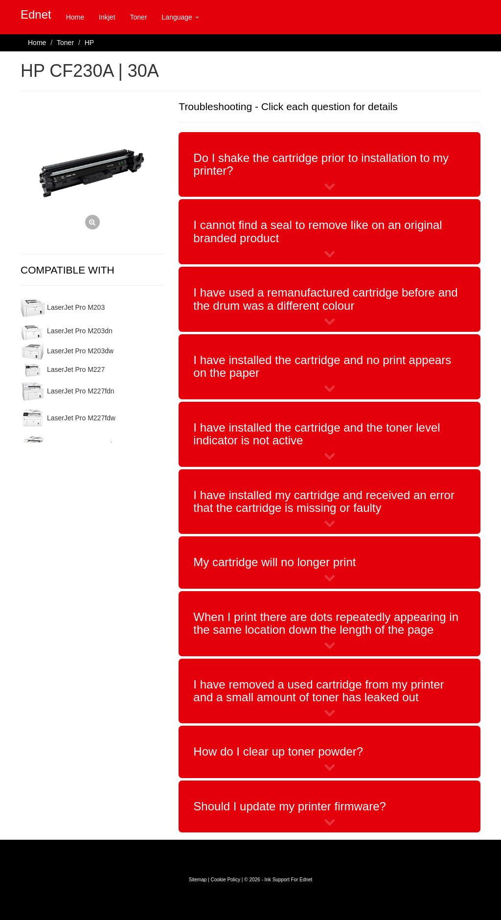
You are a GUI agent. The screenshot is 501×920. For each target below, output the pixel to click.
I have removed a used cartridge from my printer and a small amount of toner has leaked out (318, 691)
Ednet (36, 14)
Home (75, 17)
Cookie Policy (225, 879)
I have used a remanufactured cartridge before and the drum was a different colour (325, 299)
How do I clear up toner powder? (278, 751)
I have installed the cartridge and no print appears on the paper (322, 366)
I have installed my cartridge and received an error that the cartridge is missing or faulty (324, 501)
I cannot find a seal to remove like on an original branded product (317, 231)
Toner (138, 17)
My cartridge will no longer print (274, 562)
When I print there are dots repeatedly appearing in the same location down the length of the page (325, 623)
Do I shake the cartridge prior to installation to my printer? (321, 164)
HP (89, 42)
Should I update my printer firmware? (289, 806)
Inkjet (107, 17)
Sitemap (198, 879)
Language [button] (180, 17)
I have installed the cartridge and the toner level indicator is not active (316, 434)
